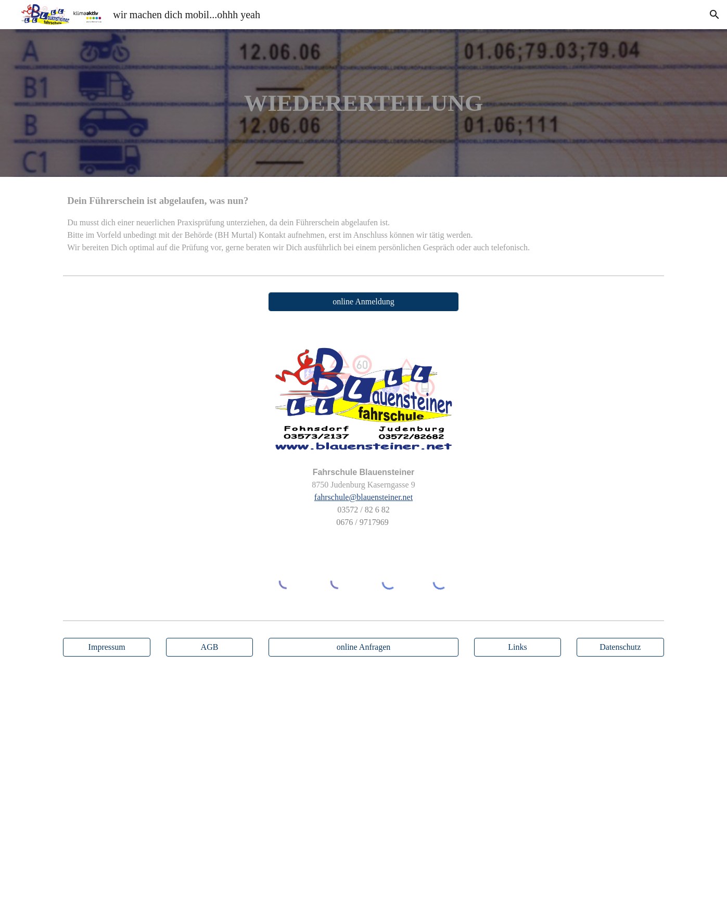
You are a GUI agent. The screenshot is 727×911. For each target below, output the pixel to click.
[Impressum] (106, 647)
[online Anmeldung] (363, 302)
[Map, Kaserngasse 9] (363, 790)
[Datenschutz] (620, 647)
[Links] (518, 647)
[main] (364, 103)
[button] (714, 14)
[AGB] (210, 647)
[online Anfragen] (363, 647)
